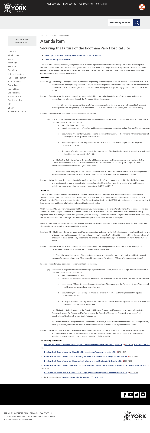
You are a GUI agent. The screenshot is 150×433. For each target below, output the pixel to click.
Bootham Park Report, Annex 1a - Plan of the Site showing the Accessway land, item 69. (85, 352)
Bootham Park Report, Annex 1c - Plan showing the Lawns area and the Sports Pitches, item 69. (88, 361)
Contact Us (46, 413)
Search (11, 59)
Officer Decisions (16, 74)
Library (11, 108)
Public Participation (17, 77)
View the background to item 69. (58, 59)
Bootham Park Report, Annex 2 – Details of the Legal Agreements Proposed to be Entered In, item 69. (91, 372)
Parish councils (15, 96)
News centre (69, 4)
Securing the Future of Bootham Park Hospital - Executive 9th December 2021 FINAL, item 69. (88, 344)
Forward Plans (14, 81)
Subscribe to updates (17, 111)
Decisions (12, 70)
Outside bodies (15, 100)
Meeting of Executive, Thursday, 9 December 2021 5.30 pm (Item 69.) (73, 55)
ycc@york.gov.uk (25, 419)
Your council (53, 4)
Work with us (86, 4)
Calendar (12, 51)
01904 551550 (11, 419)
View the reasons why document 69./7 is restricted (82, 377)
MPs (10, 104)
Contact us (101, 4)
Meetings (12, 62)
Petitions (12, 66)
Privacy (34, 413)
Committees (13, 89)
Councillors (13, 85)
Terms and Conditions (16, 413)
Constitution (14, 92)
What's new (13, 55)
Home (55, 36)
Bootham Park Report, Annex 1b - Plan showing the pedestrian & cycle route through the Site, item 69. (91, 356)
